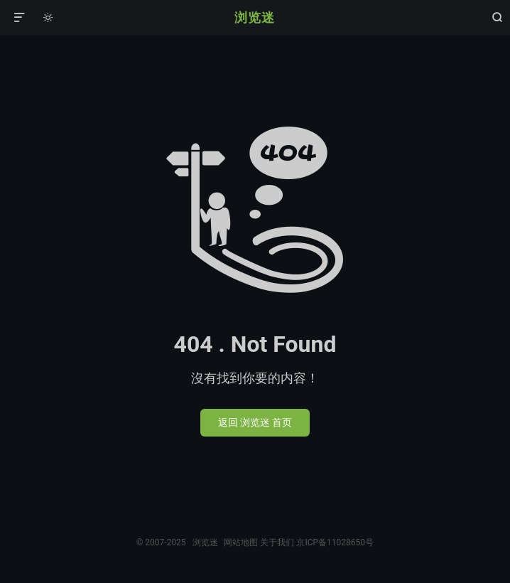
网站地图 (241, 542)
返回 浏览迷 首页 (255, 422)
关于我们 (277, 542)
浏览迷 (254, 17)
